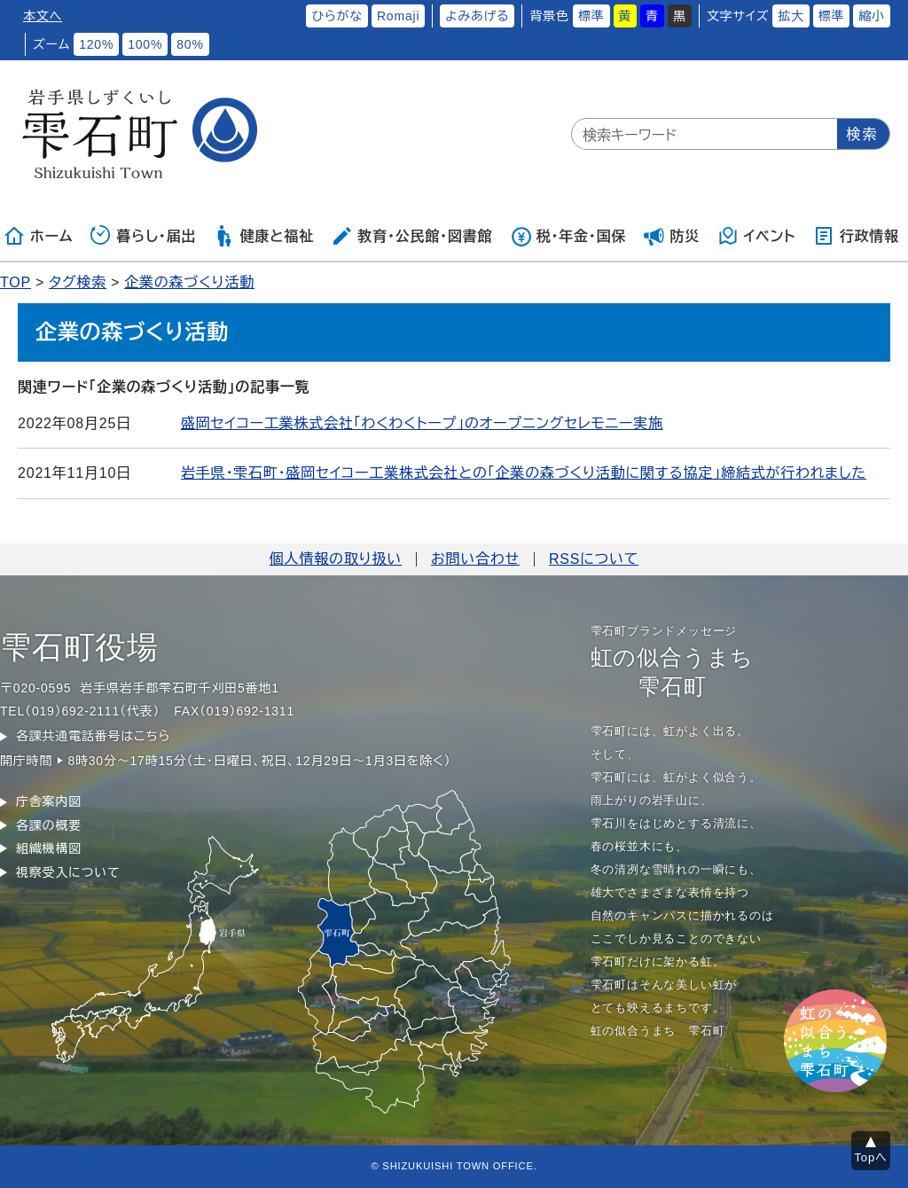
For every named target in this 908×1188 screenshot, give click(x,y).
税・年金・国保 (568, 235)
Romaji (398, 16)
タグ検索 (77, 282)
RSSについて (593, 559)
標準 (591, 16)
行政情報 (856, 235)
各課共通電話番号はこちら (93, 736)
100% (145, 44)
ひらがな (337, 16)
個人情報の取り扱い (336, 559)
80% (189, 44)
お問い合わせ (475, 559)
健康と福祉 (264, 235)
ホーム (38, 235)
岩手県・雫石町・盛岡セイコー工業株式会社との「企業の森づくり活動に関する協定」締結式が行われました (523, 473)
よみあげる (477, 16)
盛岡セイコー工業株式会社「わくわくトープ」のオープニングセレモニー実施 (422, 423)
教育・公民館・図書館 (411, 235)
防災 (672, 235)
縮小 (871, 16)
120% (96, 44)
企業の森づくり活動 (189, 282)
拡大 (791, 16)
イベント (756, 235)
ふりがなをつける (246, 16)
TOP (15, 282)
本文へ (42, 16)
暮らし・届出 (143, 235)
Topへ (871, 1157)
